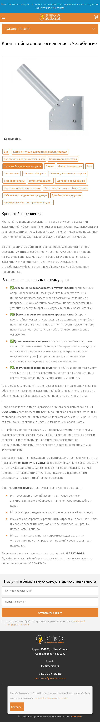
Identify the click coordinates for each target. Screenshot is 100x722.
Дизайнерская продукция (66, 195)
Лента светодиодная (70, 166)
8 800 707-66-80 (50, 674)
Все (6, 151)
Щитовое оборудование (71, 180)
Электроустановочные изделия (22, 188)
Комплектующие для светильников (24, 158)
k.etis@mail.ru (50, 666)
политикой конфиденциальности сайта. (51, 698)
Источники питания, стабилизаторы (65, 188)
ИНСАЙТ (76, 716)
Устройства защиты (40, 180)
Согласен (17, 707)
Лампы (50, 166)
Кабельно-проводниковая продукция (25, 195)
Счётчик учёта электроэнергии (68, 173)
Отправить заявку (50, 613)
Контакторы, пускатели (63, 158)
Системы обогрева (34, 173)
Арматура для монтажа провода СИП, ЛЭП (28, 202)
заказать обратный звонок (50, 678)
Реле (89, 166)
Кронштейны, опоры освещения (22, 166)
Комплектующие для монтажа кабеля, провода (40, 151)
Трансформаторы (14, 180)
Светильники (11, 173)
